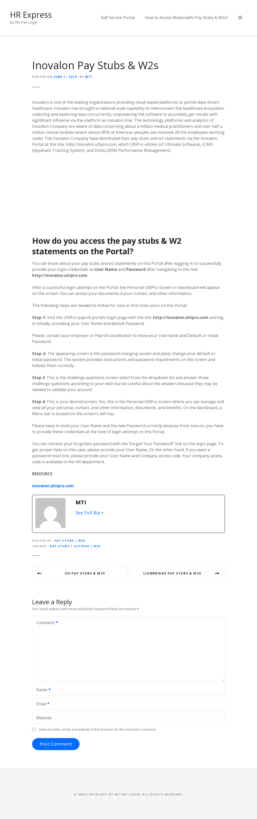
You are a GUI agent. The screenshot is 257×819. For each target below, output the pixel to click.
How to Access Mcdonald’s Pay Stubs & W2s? (186, 17)
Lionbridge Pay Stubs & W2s (172, 573)
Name (41, 690)
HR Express (31, 14)
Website (43, 718)
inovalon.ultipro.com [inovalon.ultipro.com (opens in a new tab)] (53, 486)
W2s (82, 540)
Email (41, 704)
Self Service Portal (118, 17)
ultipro (81, 546)
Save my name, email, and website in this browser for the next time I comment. (97, 729)
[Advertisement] (128, 194)
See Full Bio (88, 513)
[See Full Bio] (102, 512)
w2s (97, 546)
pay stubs (60, 546)
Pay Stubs (64, 540)
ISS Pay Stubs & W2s (85, 573)
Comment (45, 623)
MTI (88, 77)
